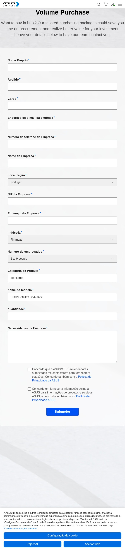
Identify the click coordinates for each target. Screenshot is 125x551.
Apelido (13, 79)
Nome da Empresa (21, 156)
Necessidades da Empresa (27, 328)
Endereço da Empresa (23, 213)
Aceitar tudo (92, 544)
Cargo (12, 98)
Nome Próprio (18, 60)
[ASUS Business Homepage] (11, 4)
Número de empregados (25, 251)
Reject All (33, 544)
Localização (16, 175)
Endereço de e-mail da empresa (30, 117)
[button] (98, 4)
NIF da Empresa (19, 194)
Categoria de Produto (23, 270)
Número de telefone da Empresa (31, 137)
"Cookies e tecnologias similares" (21, 528)
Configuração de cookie (62, 535)
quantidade (16, 309)
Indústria (14, 232)
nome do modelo (20, 290)
